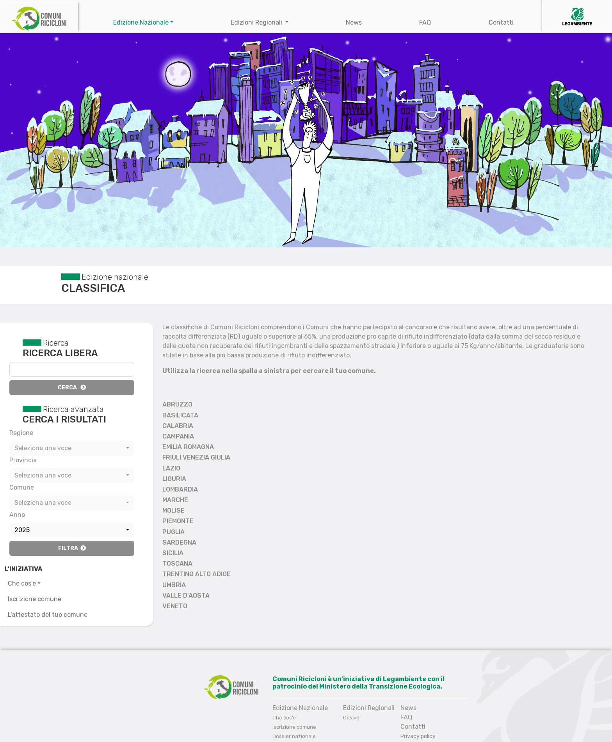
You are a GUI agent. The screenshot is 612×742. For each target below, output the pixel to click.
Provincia (23, 460)
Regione (21, 433)
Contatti (501, 22)
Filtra (72, 548)
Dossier (352, 718)
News (354, 22)
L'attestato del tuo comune (47, 614)
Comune (21, 487)
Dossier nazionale (294, 736)
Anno (17, 514)
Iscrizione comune (34, 599)
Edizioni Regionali (257, 22)
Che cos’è (284, 718)
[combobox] (71, 448)
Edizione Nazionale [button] (141, 22)
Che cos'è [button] (22, 583)
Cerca (72, 387)
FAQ (425, 22)
